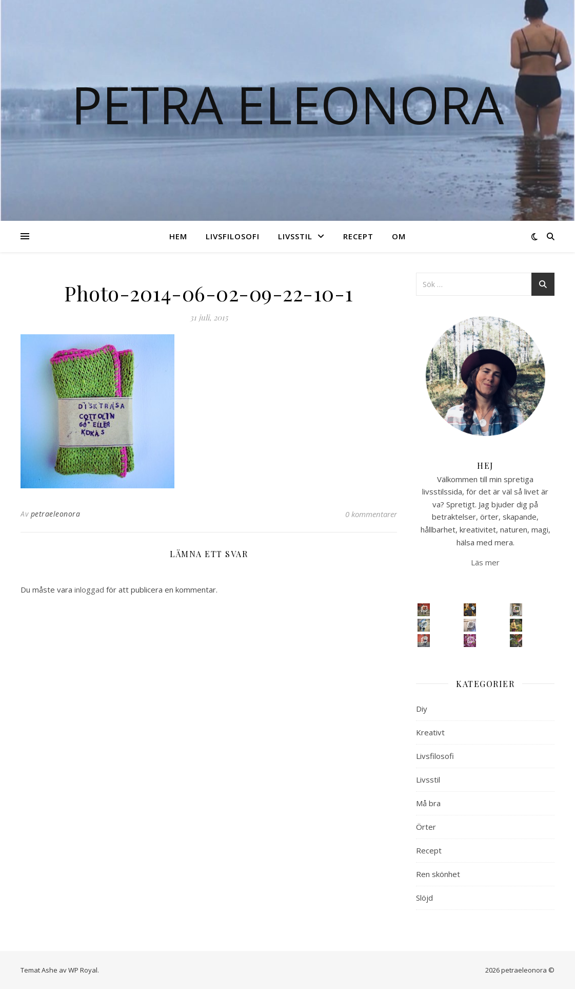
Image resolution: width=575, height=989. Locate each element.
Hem (178, 236)
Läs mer (485, 562)
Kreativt (430, 732)
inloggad (89, 589)
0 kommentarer (371, 514)
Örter (426, 827)
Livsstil (295, 236)
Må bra (428, 803)
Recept (358, 236)
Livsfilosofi (233, 236)
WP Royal (82, 970)
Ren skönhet (438, 874)
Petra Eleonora (287, 104)
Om (399, 236)
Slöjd (424, 897)
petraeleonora (56, 514)
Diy (421, 708)
